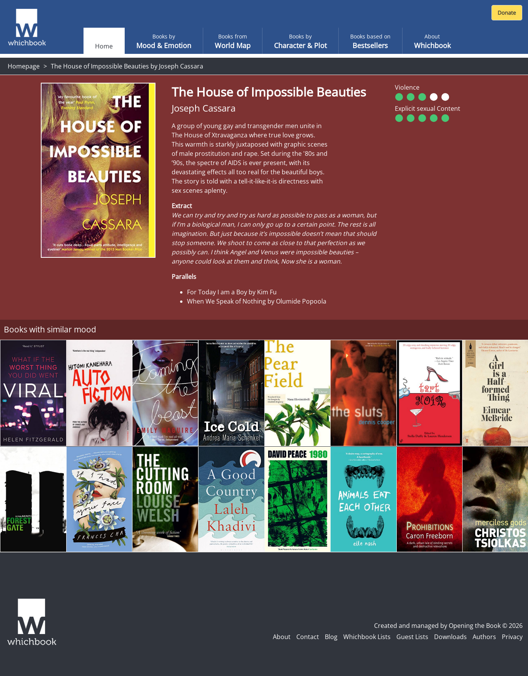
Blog (331, 637)
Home (104, 46)
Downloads (450, 637)
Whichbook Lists (367, 637)
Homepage (24, 66)
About (282, 637)
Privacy (512, 637)
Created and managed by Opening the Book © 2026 (448, 625)
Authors (484, 637)
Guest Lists (412, 637)
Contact (307, 637)
